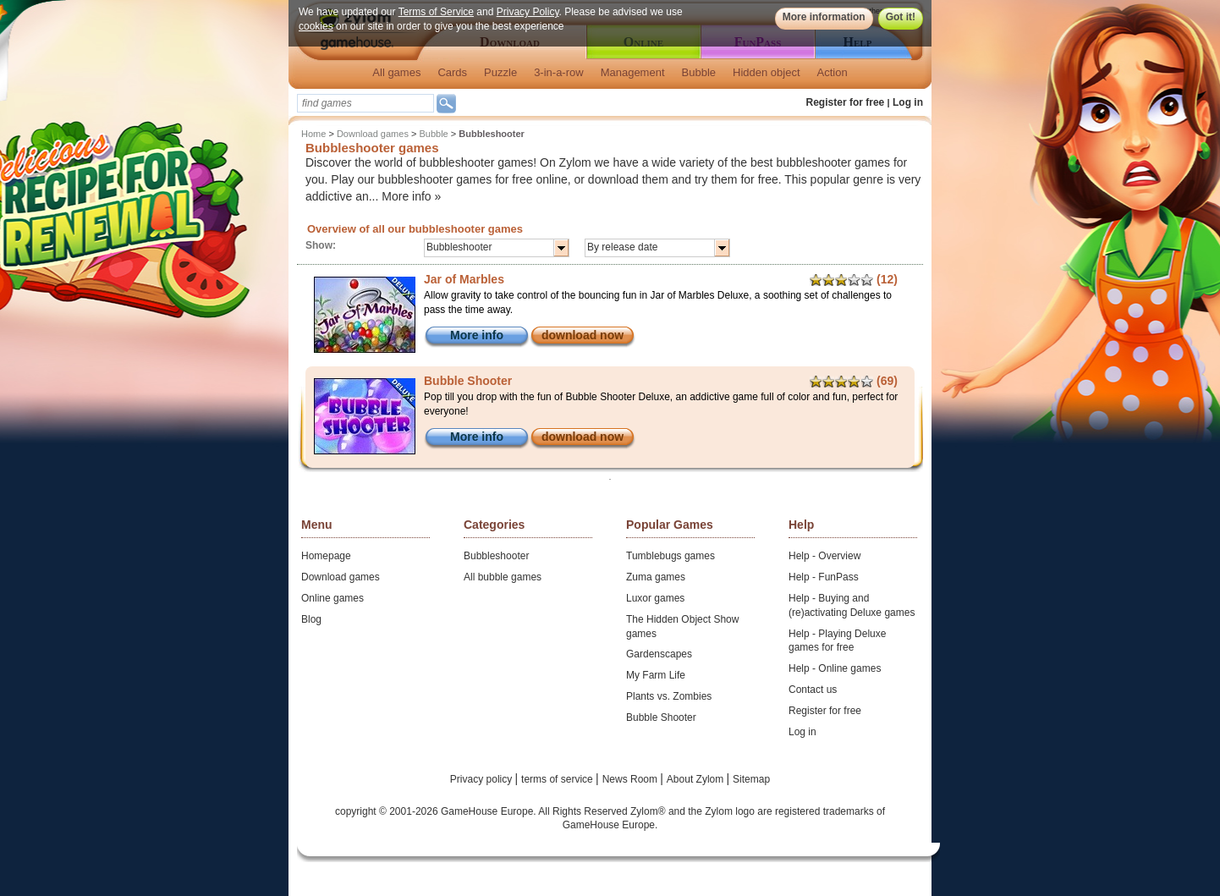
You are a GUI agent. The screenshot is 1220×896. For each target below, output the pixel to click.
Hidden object (766, 72)
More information (824, 17)
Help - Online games (835, 668)
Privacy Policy (528, 12)
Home (313, 134)
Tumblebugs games (670, 556)
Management (633, 72)
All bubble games (502, 577)
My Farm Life (655, 675)
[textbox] (365, 103)
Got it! (900, 17)
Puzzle (500, 72)
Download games (373, 134)
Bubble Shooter (661, 717)
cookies (316, 26)
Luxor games (655, 598)
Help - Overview (824, 556)
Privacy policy (482, 779)
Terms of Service (436, 12)
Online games (332, 598)
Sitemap (751, 779)
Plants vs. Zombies (669, 696)
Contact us (813, 689)
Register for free (845, 102)
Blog (311, 619)
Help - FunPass (824, 577)
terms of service (558, 779)
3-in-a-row (559, 72)
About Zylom (697, 779)
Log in (908, 102)
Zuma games (655, 577)
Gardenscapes (659, 654)
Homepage (326, 556)
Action (832, 72)
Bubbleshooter (496, 556)
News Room (631, 779)
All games (396, 72)
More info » (411, 196)
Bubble (699, 72)
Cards (452, 72)
